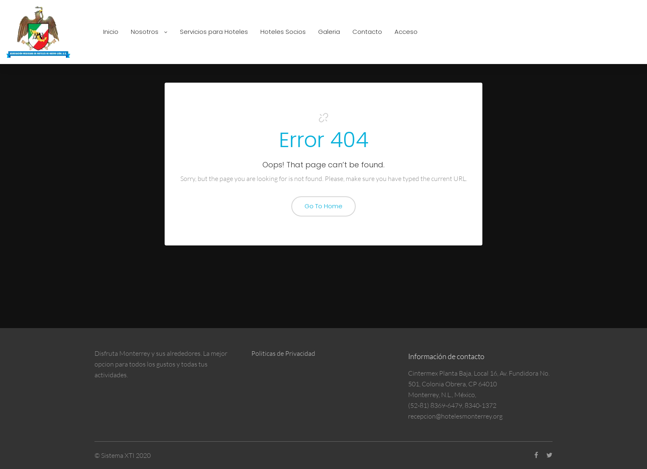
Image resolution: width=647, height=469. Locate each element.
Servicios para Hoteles (214, 31)
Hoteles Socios (283, 31)
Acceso (406, 31)
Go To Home (323, 206)
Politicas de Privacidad (283, 353)
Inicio (110, 31)
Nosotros (149, 31)
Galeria (329, 31)
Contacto (367, 31)
